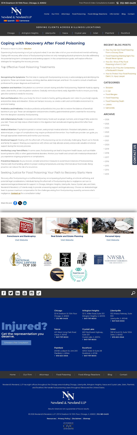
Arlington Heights (90, 311)
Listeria (108, 104)
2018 (106, 153)
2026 (106, 119)
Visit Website (21, 240)
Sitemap (86, 419)
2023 (106, 132)
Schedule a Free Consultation (16, 343)
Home (46, 14)
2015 (106, 165)
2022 (106, 136)
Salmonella (110, 108)
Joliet (113, 329)
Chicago (58, 311)
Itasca (57, 329)
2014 (106, 169)
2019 (106, 148)
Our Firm (55, 14)
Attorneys (65, 14)
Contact (131, 14)
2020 (106, 144)
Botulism (27, 49)
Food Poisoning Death (115, 101)
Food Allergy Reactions (97, 14)
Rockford (86, 348)
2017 (106, 157)
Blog (123, 14)
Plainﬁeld (58, 348)
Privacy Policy (64, 419)
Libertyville (115, 311)
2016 (106, 161)
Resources (51, 419)
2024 (106, 127)
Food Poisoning (78, 14)
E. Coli (108, 91)
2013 (106, 174)
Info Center (114, 14)
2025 (106, 123)
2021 (106, 140)
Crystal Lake (88, 329)
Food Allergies (111, 94)
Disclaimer (76, 419)
